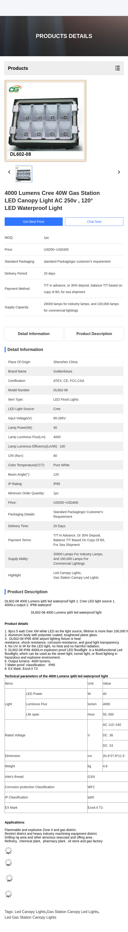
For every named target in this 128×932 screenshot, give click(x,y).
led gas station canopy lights (30, 917)
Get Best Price (33, 222)
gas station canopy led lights (72, 912)
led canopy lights (30, 912)
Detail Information (34, 334)
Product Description (94, 334)
